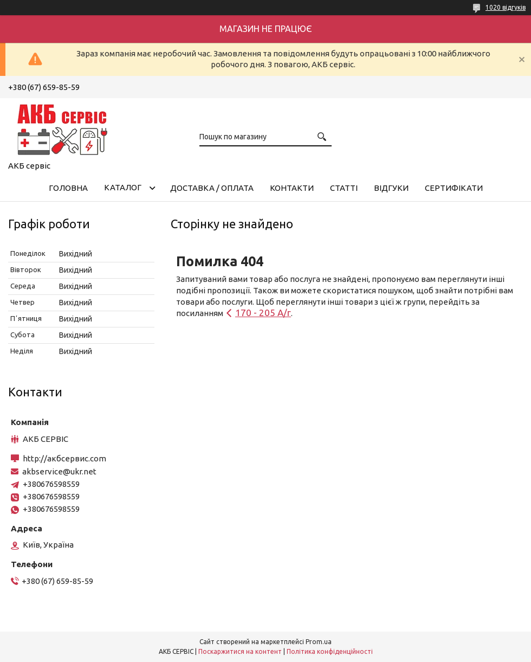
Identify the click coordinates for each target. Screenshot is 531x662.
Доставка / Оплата (212, 187)
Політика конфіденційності (330, 651)
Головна (68, 187)
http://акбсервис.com (64, 458)
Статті (344, 187)
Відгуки (391, 187)
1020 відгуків (505, 7)
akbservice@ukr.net (59, 471)
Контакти (292, 187)
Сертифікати (454, 187)
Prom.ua (319, 641)
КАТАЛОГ (122, 187)
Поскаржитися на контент (240, 651)
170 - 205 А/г (263, 312)
